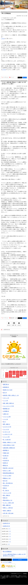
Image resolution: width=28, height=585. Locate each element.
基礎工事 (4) (6, 384)
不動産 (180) (6, 453)
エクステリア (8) (7, 426)
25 (21, 375)
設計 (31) (5, 480)
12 (24, 372)
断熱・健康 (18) (7, 505)
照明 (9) (5, 488)
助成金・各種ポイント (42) (9, 442)
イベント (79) (6, 436)
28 (6, 377)
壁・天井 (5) (6, 490)
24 (17, 375)
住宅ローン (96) (7, 470)
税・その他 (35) (7, 439)
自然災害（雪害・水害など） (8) (11, 395)
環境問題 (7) (6, 450)
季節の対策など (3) (7, 500)
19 (24, 374)
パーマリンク (5, 77)
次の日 (19, 324)
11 (21, 372)
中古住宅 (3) (6, 485)
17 (17, 374)
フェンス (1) (6, 429)
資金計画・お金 (13, 317)
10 (17, 372)
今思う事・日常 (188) (8, 513)
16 (14, 374)
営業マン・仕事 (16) (8, 507)
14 (6, 374)
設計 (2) (5, 392)
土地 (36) (5, 458)
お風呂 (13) (5, 414)
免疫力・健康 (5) (7, 510)
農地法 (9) (5, 465)
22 (10, 375)
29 (10, 377)
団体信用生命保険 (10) (8, 473)
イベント (12, 77)
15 (10, 374)
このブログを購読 (6, 562)
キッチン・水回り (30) (8, 502)
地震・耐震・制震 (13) (8, 403)
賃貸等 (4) (5, 463)
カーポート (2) (6, 431)
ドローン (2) (6, 398)
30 (14, 377)
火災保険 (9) (6, 411)
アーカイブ (5, 520)
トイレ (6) (5, 419)
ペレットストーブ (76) (8, 406)
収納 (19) (5, 497)
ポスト (20, 77)
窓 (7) (4, 421)
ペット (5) (5, 400)
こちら (3, 38)
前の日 (9, 324)
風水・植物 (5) (6, 495)
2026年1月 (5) (6, 526)
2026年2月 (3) (6, 523)
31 (17, 377)
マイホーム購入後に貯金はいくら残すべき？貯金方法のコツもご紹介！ (14, 555)
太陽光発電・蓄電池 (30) (9, 447)
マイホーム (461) (7, 475)
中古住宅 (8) (6, 460)
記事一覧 (14, 325)
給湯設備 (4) (6, 387)
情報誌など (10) (7, 478)
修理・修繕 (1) (6, 424)
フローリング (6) (7, 493)
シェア (25, 77)
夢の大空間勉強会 (6, 13)
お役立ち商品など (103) (8, 445)
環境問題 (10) (6, 408)
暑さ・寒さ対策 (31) (8, 483)
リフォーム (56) (7, 416)
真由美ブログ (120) (7, 389)
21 (6, 375)
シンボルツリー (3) (7, 434)
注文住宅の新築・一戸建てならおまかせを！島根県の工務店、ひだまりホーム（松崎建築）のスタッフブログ (14, 4)
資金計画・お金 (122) (8, 468)
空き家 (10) (5, 455)
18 (21, 374)
